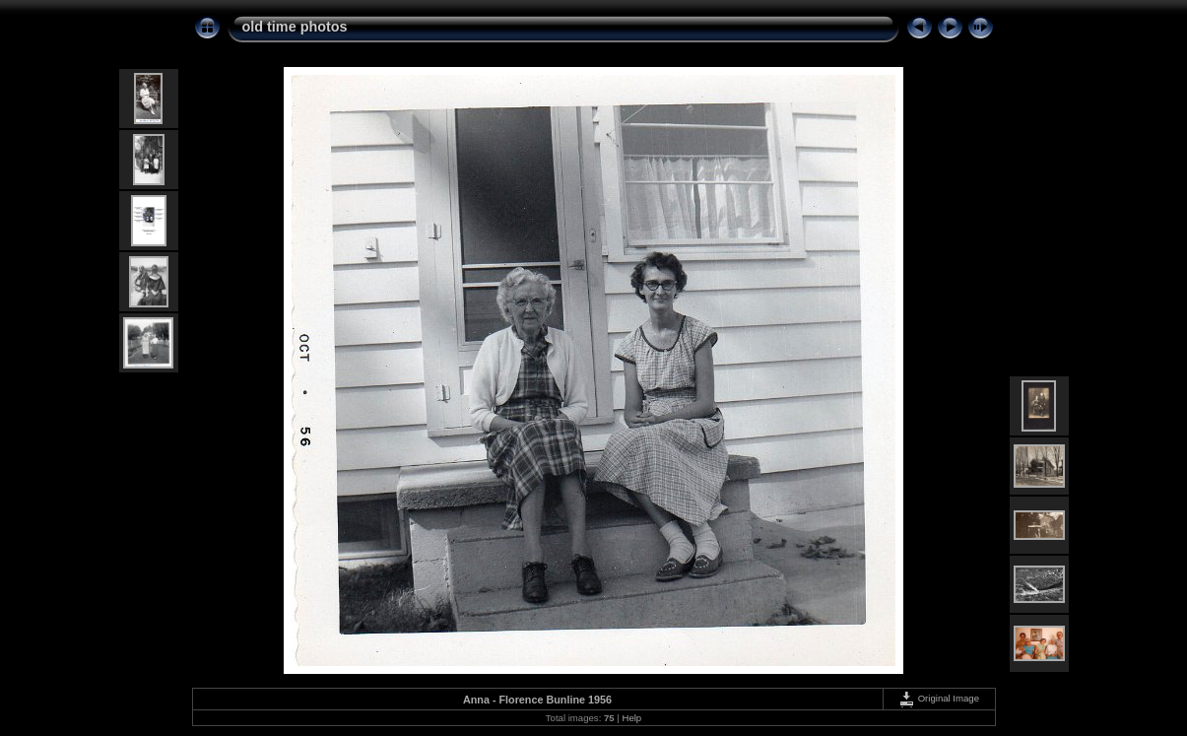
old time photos (295, 26)
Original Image (938, 698)
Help (631, 717)
